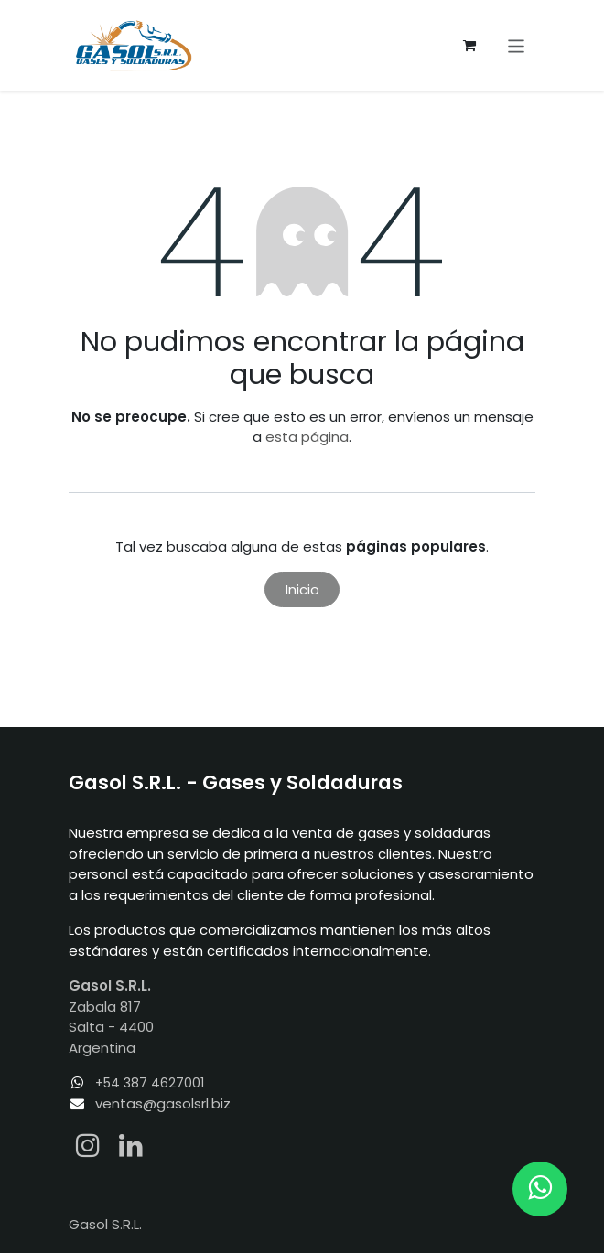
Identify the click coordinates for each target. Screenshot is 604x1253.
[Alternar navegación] (516, 45)
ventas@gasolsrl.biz (163, 1103)
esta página (307, 436)
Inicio (302, 589)
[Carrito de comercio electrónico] (469, 45)
